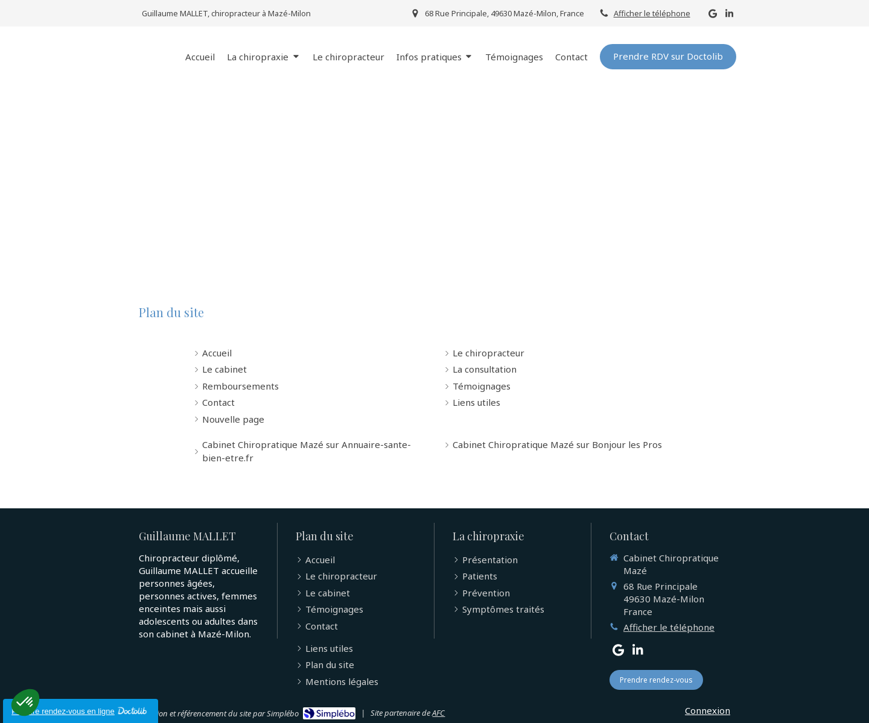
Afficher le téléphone (652, 13)
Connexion (707, 710)
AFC (438, 712)
